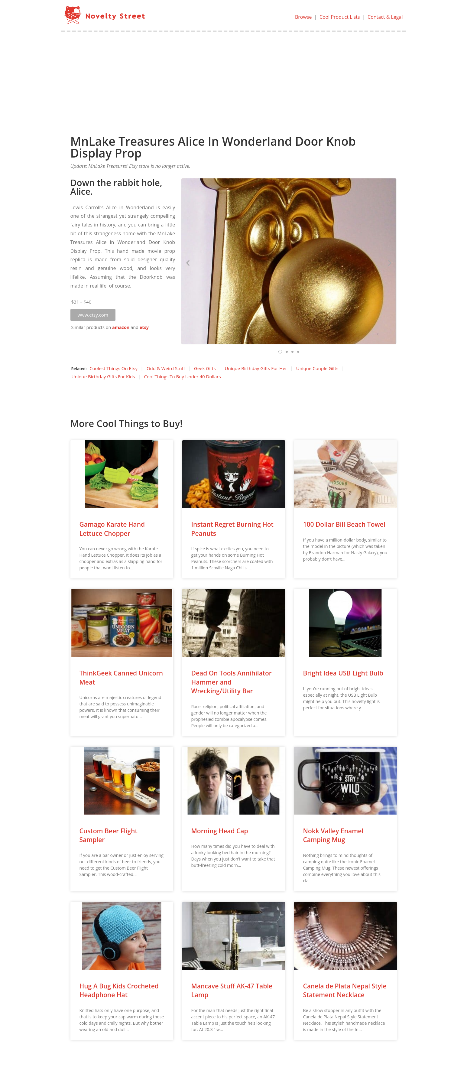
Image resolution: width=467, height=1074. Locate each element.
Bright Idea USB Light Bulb (343, 673)
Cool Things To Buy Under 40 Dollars (182, 376)
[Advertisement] (233, 77)
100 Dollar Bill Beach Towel (344, 524)
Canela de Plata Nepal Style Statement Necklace (345, 990)
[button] (92, 315)
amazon (120, 327)
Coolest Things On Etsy (113, 368)
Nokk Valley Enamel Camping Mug (333, 835)
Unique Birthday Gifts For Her (256, 368)
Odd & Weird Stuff (166, 368)
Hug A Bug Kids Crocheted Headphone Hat (119, 990)
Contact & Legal (385, 17)
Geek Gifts (205, 368)
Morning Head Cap (219, 831)
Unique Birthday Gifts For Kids (103, 376)
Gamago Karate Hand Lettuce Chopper (112, 528)
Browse (303, 17)
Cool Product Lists (339, 17)
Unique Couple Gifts (317, 368)
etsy (144, 327)
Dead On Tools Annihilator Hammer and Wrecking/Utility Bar (231, 682)
